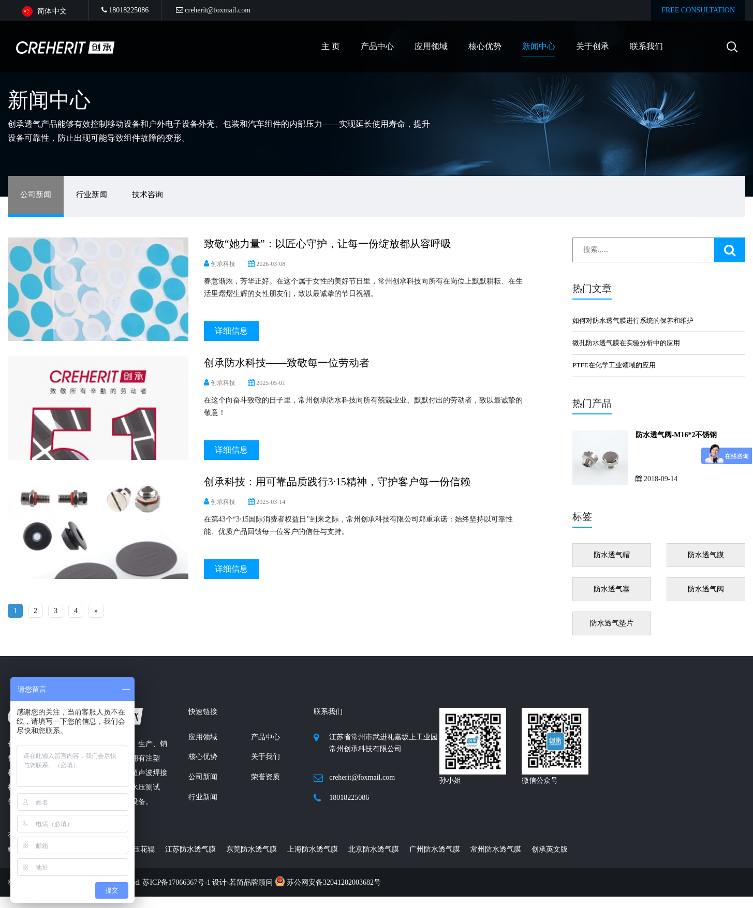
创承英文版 (549, 849)
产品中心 (265, 737)
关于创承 (592, 46)
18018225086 (125, 10)
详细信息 (231, 330)
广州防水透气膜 (434, 849)
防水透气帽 (612, 555)
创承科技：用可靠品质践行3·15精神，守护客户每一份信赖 (337, 481)
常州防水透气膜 (495, 849)
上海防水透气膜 (312, 849)
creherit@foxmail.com (213, 10)
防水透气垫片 (611, 623)
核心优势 (484, 46)
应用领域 (431, 46)
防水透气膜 (706, 555)
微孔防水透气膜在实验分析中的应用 (626, 343)
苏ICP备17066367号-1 (177, 882)
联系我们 (646, 46)
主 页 (330, 46)
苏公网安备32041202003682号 (328, 882)
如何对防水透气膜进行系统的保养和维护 (632, 320)
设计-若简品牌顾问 (243, 882)
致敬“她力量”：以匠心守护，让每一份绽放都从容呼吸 (327, 243)
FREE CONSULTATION (698, 10)
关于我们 (265, 757)
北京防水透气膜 (373, 849)
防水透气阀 (706, 589)
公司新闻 (35, 194)
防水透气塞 (612, 589)
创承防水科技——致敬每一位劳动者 (287, 362)
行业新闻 (91, 194)
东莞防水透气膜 (251, 849)
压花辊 (144, 849)
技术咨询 (147, 194)
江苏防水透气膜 (190, 849)
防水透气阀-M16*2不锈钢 (676, 435)
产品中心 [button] (377, 46)
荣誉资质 (265, 777)
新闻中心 (538, 46)
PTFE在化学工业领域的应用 (613, 365)
